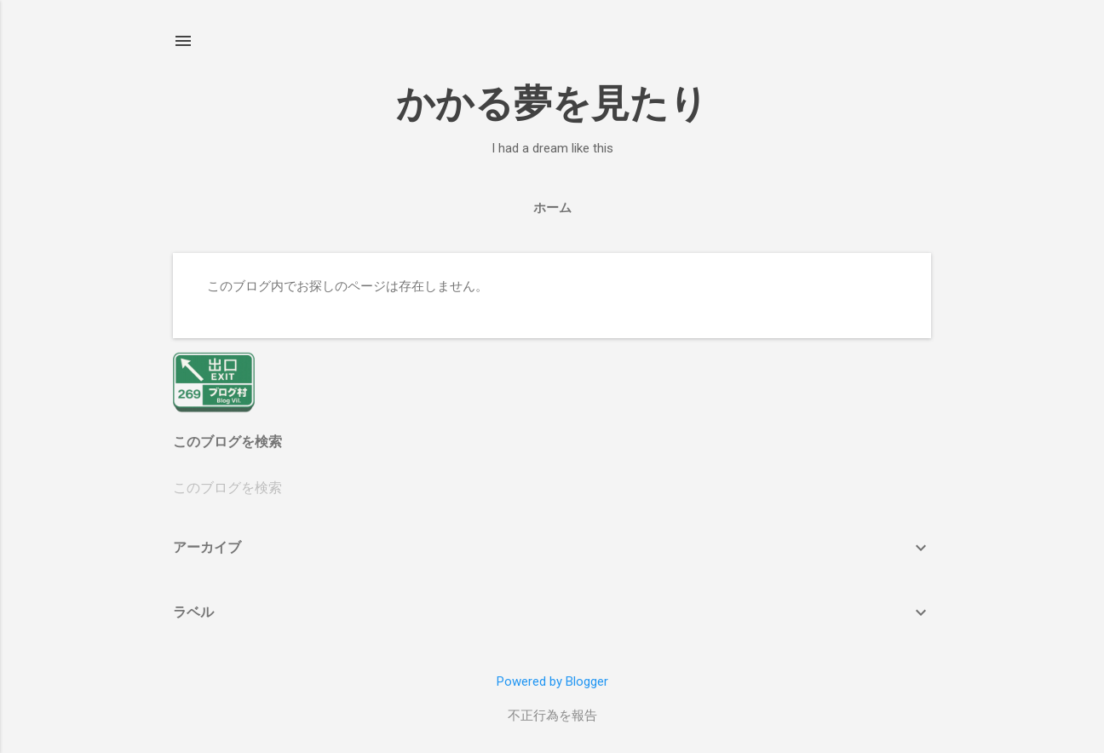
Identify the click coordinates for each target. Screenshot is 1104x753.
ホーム (552, 208)
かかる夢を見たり (552, 103)
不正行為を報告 (552, 715)
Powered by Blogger (552, 681)
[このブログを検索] (552, 488)
